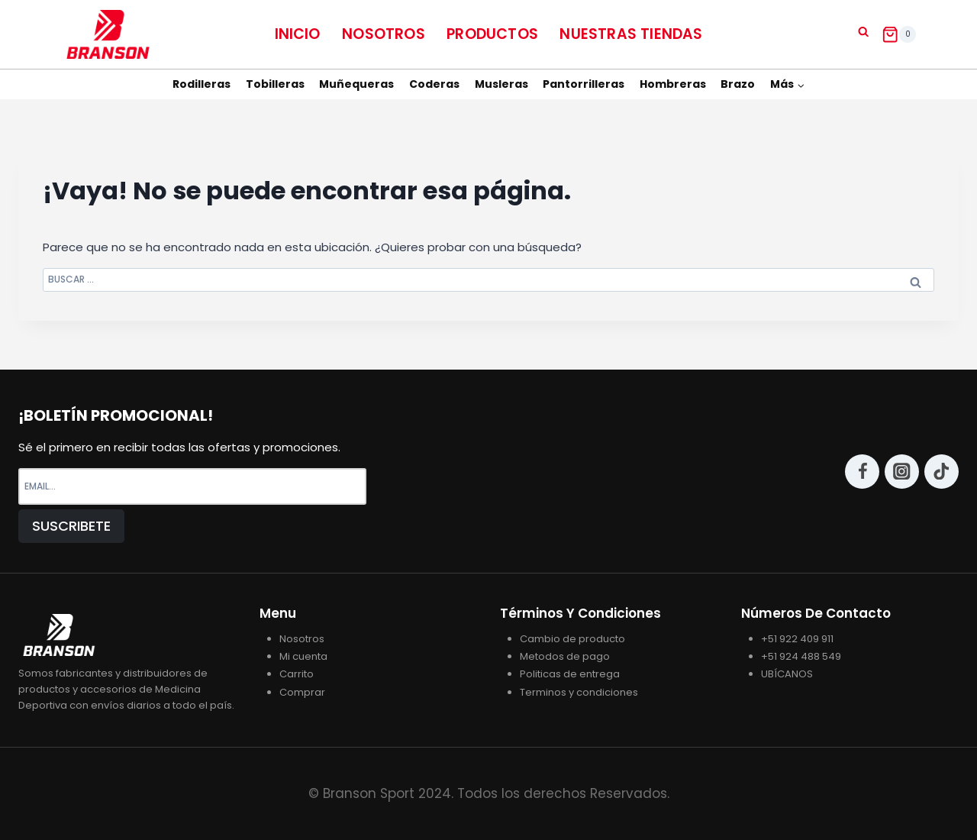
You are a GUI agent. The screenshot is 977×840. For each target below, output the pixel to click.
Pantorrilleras (583, 84)
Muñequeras (356, 84)
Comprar (302, 692)
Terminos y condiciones (579, 692)
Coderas (434, 84)
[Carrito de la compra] (899, 34)
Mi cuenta (303, 656)
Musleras (501, 84)
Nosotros (383, 34)
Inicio (298, 34)
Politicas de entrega (570, 674)
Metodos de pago (565, 656)
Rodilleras (202, 84)
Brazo (738, 84)
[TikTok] (941, 471)
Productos (492, 34)
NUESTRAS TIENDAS (630, 34)
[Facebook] (862, 471)
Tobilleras (275, 84)
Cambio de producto (572, 639)
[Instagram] (902, 471)
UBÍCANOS (787, 674)
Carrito (296, 674)
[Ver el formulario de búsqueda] (863, 32)
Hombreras (673, 84)
